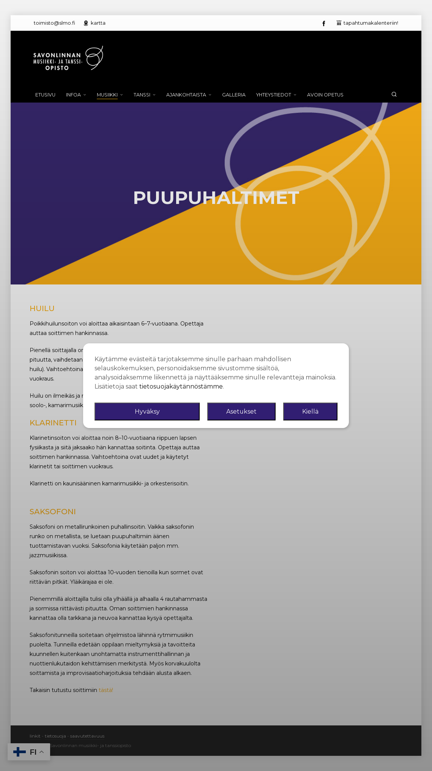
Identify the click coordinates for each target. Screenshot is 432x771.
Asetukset (241, 411)
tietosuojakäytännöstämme (181, 386)
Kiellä (310, 411)
